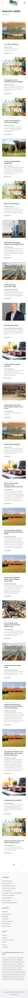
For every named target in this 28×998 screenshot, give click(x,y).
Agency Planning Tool (7, 940)
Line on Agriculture (7, 890)
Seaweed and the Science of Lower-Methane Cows (14, 842)
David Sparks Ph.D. (7, 914)
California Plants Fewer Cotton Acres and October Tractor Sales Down (13, 706)
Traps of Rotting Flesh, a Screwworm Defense (12, 121)
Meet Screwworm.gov (11, 204)
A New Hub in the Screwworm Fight (10, 285)
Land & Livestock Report (8, 895)
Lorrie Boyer (5, 919)
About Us (4, 945)
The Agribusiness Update (8, 886)
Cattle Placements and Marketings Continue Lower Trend (13, 406)
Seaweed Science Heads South (12, 666)
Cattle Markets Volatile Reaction (12, 365)
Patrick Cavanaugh (7, 921)
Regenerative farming (12, 444)
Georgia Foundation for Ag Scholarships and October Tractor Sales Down (13, 753)
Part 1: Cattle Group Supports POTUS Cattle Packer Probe (12, 624)
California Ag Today (7, 883)
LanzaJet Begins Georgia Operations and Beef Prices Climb (13, 532)
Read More (7, 53)
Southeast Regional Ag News (9, 902)
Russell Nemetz (6, 923)
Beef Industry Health (11, 325)
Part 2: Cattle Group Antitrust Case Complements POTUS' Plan (13, 485)
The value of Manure (11, 44)
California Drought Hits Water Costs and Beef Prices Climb (12, 579)
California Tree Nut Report (9, 888)
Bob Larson (5, 911)
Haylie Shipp (5, 916)
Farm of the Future (7, 881)
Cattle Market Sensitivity (12, 800)
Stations (4, 935)
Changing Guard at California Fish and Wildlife (13, 81)
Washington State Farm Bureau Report (12, 893)
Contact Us (5, 947)
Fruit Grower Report (7, 898)
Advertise (4, 937)
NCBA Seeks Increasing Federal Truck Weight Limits (14, 243)
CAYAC (4, 942)
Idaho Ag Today (6, 900)
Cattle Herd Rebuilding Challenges (12, 162)
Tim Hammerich (6, 926)
